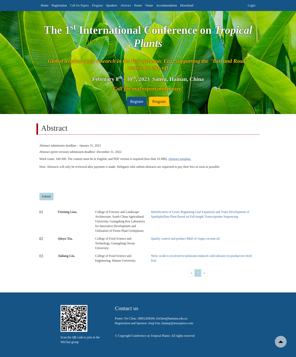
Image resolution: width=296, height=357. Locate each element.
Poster (138, 5)
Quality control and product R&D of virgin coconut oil (185, 238)
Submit (46, 196)
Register (136, 101)
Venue (149, 5)
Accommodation (166, 5)
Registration (59, 5)
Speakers (111, 5)
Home (45, 5)
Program (159, 101)
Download (186, 5)
